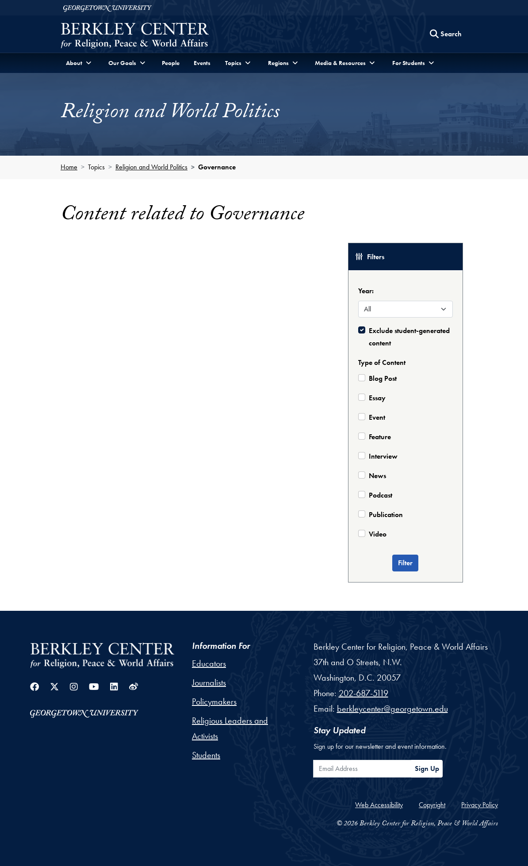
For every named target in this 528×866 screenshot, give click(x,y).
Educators (209, 663)
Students (206, 755)
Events (202, 63)
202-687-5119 (363, 693)
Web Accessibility (379, 804)
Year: (366, 290)
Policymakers (214, 701)
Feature (380, 436)
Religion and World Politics (151, 167)
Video (377, 534)
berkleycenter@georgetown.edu (392, 708)
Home (69, 167)
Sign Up (427, 768)
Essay (377, 397)
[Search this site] (445, 34)
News (377, 475)
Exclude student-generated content (409, 337)
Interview (383, 456)
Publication (386, 514)
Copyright (432, 804)
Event (377, 417)
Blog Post (383, 378)
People (171, 63)
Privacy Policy (479, 804)
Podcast (380, 495)
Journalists (209, 682)
